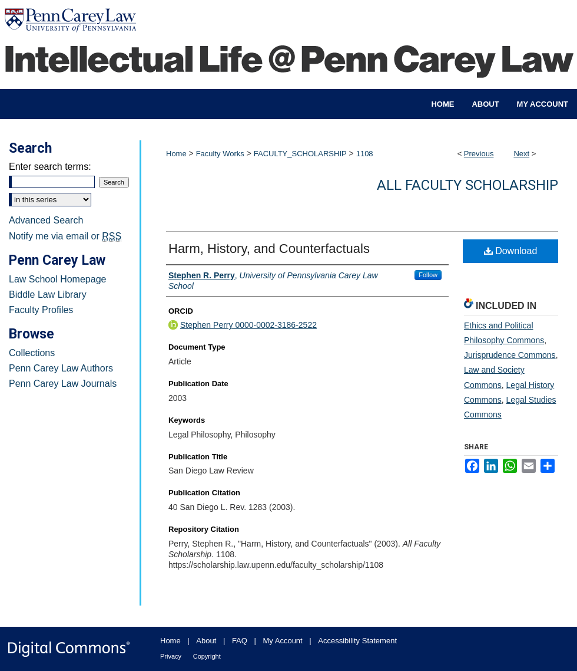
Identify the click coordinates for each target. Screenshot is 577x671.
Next (521, 153)
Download (511, 251)
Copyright (207, 656)
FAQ (239, 640)
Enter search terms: (50, 167)
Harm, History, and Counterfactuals (269, 248)
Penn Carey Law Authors (61, 368)
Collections (32, 353)
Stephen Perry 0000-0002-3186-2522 (248, 325)
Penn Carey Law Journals (63, 384)
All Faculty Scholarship (467, 185)
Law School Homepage (57, 279)
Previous (479, 153)
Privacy (170, 656)
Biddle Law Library (48, 295)
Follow (428, 274)
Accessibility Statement (357, 640)
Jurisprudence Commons (510, 355)
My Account (283, 640)
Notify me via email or (65, 236)
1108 (364, 153)
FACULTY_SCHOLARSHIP (300, 153)
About (206, 640)
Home (176, 153)
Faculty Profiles (41, 310)
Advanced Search (46, 220)
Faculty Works (220, 153)
